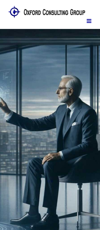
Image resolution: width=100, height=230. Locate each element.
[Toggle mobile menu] (89, 21)
